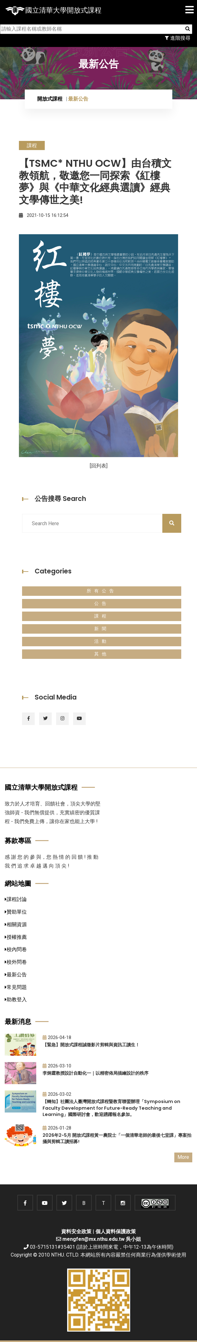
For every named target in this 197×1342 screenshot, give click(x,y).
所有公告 (102, 591)
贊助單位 (16, 912)
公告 (101, 603)
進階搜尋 (177, 38)
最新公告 (16, 975)
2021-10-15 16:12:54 (43, 215)
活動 (101, 641)
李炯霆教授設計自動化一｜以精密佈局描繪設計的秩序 (95, 1073)
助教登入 (16, 999)
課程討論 (16, 899)
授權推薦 (16, 937)
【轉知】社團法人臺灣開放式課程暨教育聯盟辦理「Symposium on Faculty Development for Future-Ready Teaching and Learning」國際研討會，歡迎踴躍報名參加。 (111, 1108)
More (183, 1157)
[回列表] (98, 466)
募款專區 (18, 840)
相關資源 (16, 924)
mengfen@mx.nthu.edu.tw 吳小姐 (101, 1239)
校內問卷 (16, 949)
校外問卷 (16, 962)
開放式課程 (49, 99)
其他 (101, 654)
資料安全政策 (76, 1232)
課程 (101, 616)
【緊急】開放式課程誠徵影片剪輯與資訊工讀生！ (91, 1045)
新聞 (101, 628)
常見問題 (16, 987)
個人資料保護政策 (116, 1232)
